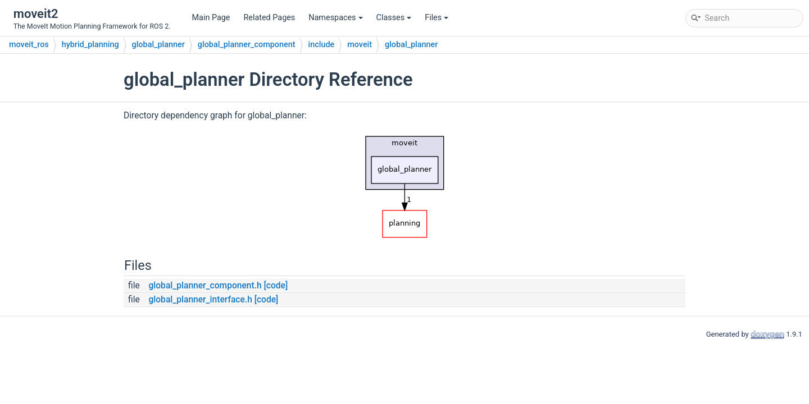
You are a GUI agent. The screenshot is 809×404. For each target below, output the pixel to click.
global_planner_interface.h (200, 300)
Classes (394, 17)
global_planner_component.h (204, 286)
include (321, 44)
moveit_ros (29, 44)
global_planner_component (247, 44)
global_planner (158, 44)
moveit (359, 44)
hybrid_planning (90, 44)
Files (436, 17)
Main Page (211, 17)
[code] (276, 286)
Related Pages (269, 17)
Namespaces (335, 17)
